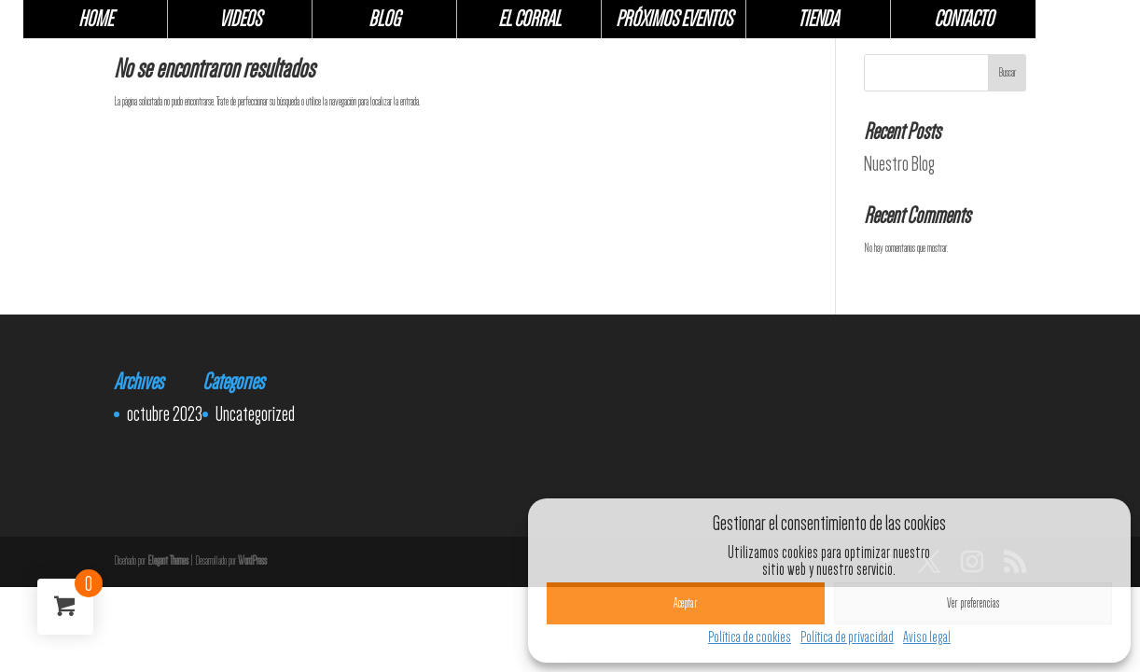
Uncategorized (255, 413)
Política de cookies (749, 636)
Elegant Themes (167, 560)
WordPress (252, 560)
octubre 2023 (164, 413)
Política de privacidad (847, 636)
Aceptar (686, 603)
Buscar (1007, 72)
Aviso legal (927, 636)
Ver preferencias (973, 603)
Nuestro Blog (899, 163)
